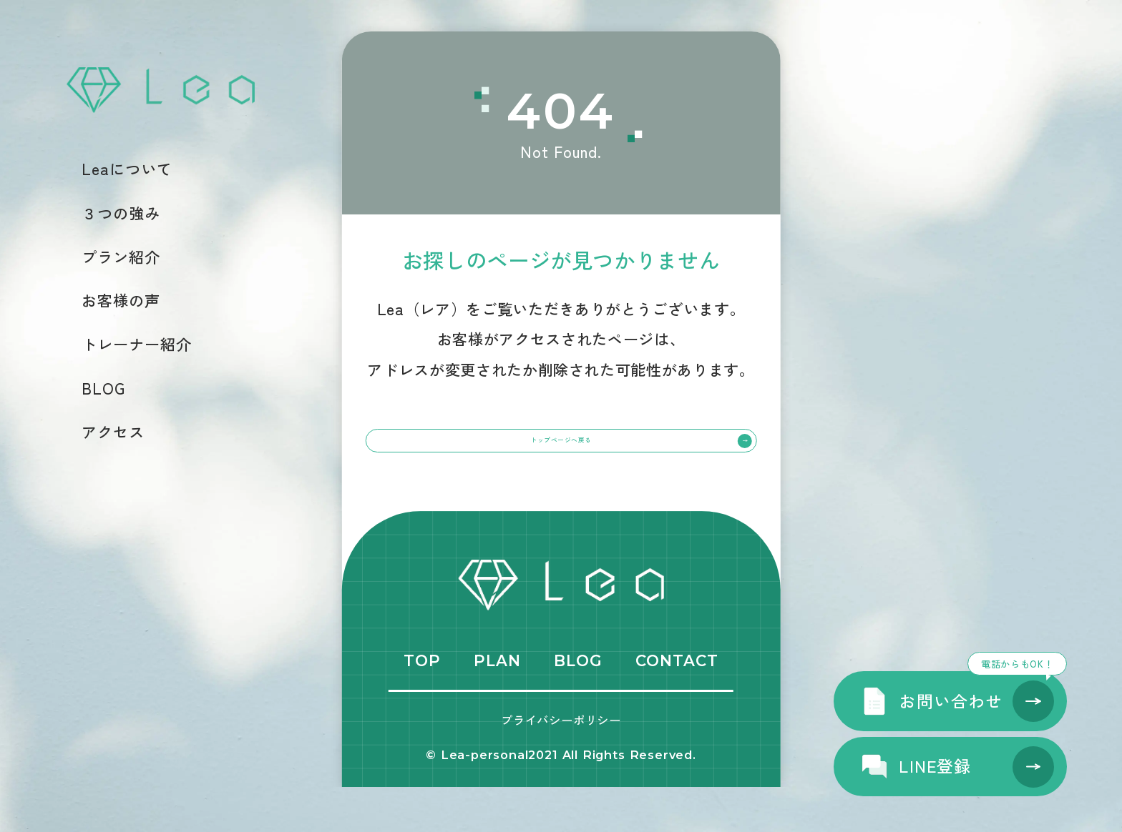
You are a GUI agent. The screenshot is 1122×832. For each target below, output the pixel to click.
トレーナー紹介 (137, 343)
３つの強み (121, 213)
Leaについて (127, 168)
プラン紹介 (121, 256)
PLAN (497, 705)
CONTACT (676, 705)
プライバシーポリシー (561, 764)
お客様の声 (121, 300)
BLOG (103, 388)
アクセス (113, 431)
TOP (422, 705)
